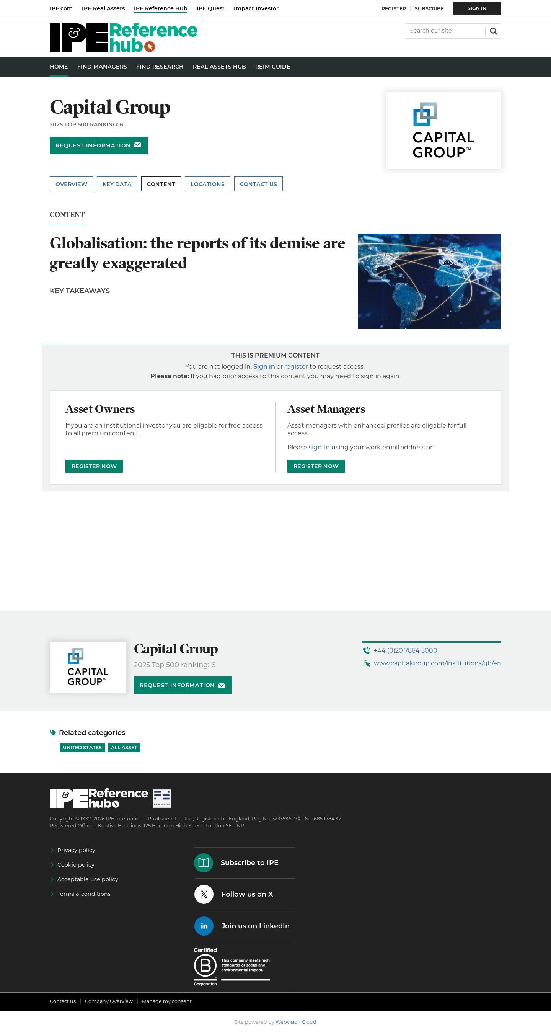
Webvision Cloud (296, 1022)
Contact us (63, 1001)
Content (161, 184)
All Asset (124, 747)
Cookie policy (76, 864)
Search (493, 30)
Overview (71, 184)
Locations (208, 184)
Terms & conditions (84, 893)
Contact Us (258, 184)
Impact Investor (256, 8)
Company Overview (109, 1001)
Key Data (117, 184)
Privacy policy (76, 850)
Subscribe (429, 8)
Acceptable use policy (87, 879)
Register (393, 8)
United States (82, 747)
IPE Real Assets (103, 8)
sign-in (319, 447)
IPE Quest (211, 8)
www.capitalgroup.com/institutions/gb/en (437, 663)
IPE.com (61, 8)
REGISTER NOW (94, 466)
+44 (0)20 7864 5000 (405, 650)
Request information (93, 145)
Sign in (264, 366)
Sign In (477, 8)
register (296, 366)
